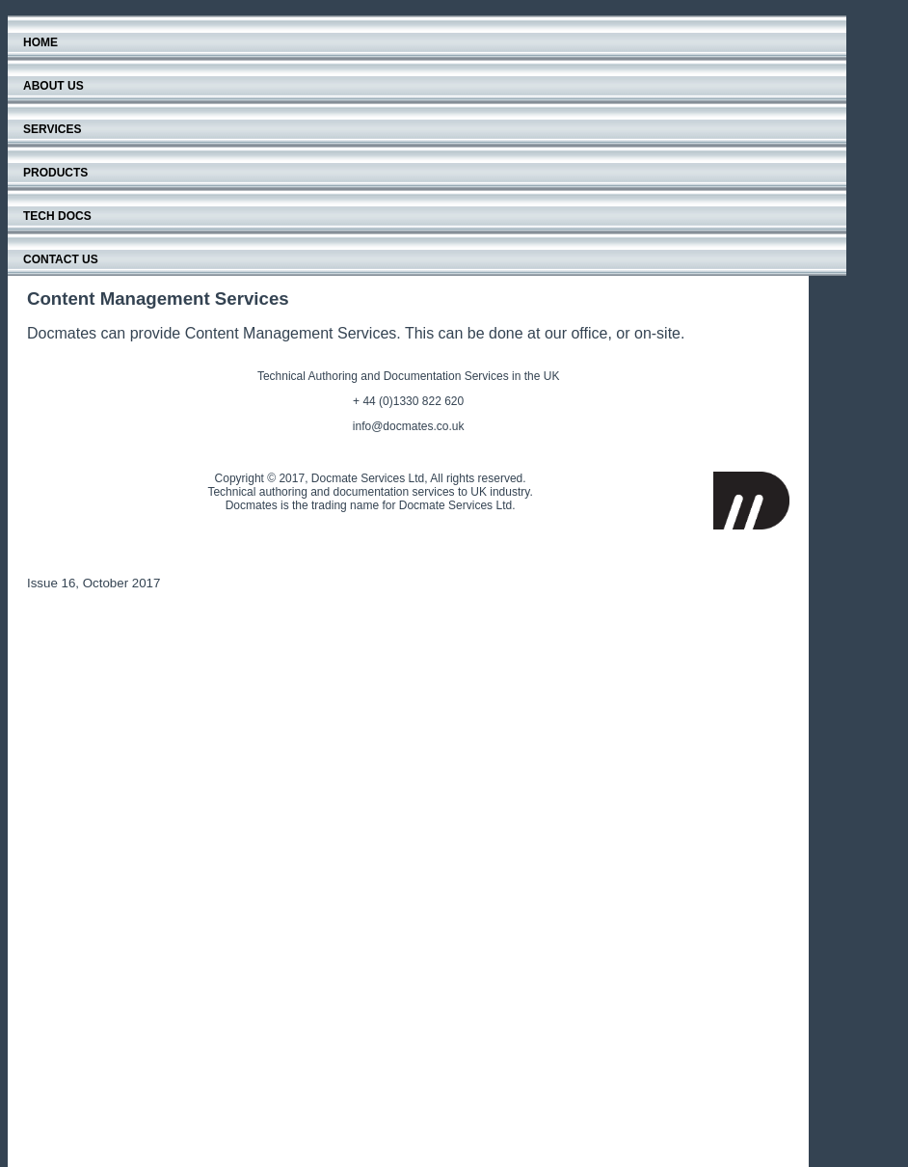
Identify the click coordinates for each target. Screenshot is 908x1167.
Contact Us (60, 259)
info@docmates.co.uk (409, 426)
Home (40, 42)
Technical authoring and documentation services (330, 492)
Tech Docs (57, 216)
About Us (53, 86)
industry (509, 492)
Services (52, 129)
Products (55, 172)
